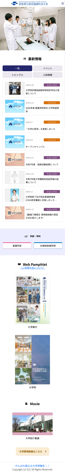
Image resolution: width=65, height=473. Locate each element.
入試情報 (47, 74)
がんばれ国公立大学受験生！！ (32, 465)
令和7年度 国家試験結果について (42, 164)
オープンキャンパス (35, 146)
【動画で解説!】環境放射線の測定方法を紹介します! (42, 216)
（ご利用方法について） (32, 267)
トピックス (17, 74)
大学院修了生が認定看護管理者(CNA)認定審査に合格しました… (41, 198)
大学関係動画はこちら (30, 451)
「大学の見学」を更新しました (40, 128)
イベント (47, 68)
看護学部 (17, 245)
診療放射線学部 (48, 245)
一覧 (17, 68)
